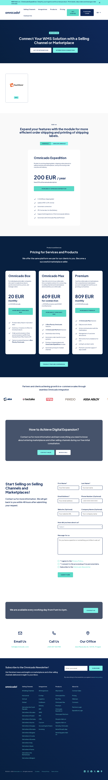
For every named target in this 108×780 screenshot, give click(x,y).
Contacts (75, 702)
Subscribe (96, 668)
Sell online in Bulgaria (28, 732)
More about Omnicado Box (20, 311)
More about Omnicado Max (54, 313)
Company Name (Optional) (91, 509)
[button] (99, 12)
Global (24, 702)
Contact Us (28, 16)
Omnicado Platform (61, 714)
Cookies (37, 771)
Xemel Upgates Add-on (61, 733)
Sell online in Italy (27, 743)
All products (59, 691)
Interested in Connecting (65, 50)
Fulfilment (42, 702)
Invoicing (41, 729)
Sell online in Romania (28, 729)
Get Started (73, 12)
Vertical (24, 699)
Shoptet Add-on (60, 719)
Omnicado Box (60, 695)
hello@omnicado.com (20, 647)
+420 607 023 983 (54, 647)
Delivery (41, 705)
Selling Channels (29, 9)
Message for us (64, 535)
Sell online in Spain (27, 746)
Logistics (42, 699)
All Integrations (43, 691)
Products (53, 9)
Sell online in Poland (28, 716)
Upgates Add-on (60, 722)
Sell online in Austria (28, 722)
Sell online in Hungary (28, 726)
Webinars (75, 699)
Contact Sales (45, 452)
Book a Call (63, 452)
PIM (40, 716)
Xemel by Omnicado (61, 726)
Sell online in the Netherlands (27, 753)
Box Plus (58, 699)
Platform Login (87, 12)
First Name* (62, 483)
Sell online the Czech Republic (28, 708)
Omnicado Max (60, 702)
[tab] (45, 143)
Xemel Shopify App (61, 729)
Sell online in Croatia (28, 736)
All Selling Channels (28, 691)
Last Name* (85, 483)
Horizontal (25, 695)
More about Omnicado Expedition (54, 188)
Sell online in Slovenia (28, 739)
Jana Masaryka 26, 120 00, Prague (88, 647)
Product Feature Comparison (54, 364)
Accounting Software (45, 726)
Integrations (42, 9)
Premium (58, 705)
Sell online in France (28, 749)
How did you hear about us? (68, 522)
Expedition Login (77, 710)
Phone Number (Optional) (91, 496)
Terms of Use (54, 771)
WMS (16, 97)
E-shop (41, 695)
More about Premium (87, 310)
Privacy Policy (77, 561)
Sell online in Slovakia (28, 712)
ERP (40, 709)
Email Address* (64, 496)
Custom (41, 722)
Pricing (62, 9)
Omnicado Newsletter (82, 567)
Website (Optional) (65, 509)
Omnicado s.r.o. (18, 771)
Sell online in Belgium (28, 758)
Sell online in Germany (29, 719)
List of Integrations (40, 50)
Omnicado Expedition (58, 710)
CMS (40, 719)
